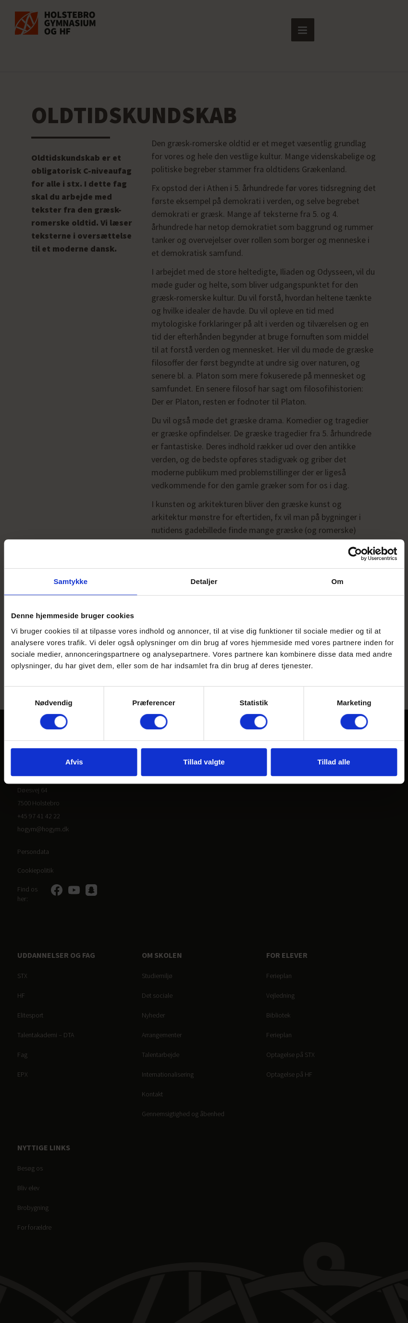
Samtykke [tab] (70, 581)
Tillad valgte (203, 762)
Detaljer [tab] (204, 581)
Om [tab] (338, 581)
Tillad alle (334, 762)
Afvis (74, 762)
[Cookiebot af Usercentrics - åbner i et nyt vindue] (355, 554)
